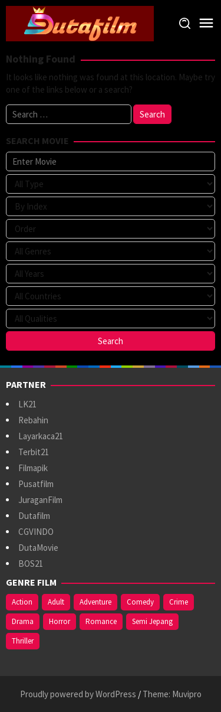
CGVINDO (36, 531)
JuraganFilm (40, 499)
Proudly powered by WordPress (78, 694)
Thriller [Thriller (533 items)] (23, 641)
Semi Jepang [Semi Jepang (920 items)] (152, 621)
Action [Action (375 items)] (22, 602)
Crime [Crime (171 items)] (178, 602)
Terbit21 (33, 452)
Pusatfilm (36, 483)
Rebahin (33, 420)
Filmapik (33, 467)
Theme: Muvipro (172, 694)
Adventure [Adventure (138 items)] (95, 602)
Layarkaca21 (40, 436)
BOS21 (30, 563)
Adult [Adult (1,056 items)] (56, 602)
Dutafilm (34, 515)
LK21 (27, 404)
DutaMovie (38, 547)
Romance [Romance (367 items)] (101, 621)
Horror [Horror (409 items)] (59, 621)
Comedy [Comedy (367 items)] (140, 602)
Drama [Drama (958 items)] (23, 621)
